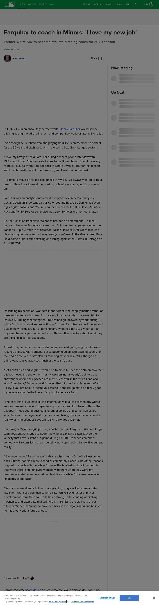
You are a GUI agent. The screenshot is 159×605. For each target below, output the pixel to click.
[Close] (154, 597)
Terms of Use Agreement (82, 602)
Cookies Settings (107, 597)
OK (129, 597)
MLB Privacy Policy (57, 602)
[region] (79, 598)
